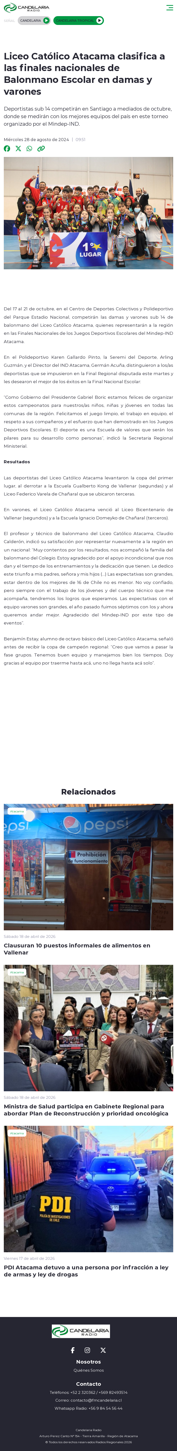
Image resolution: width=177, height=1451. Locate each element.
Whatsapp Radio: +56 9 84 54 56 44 (88, 1408)
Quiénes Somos (89, 1370)
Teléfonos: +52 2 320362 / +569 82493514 (88, 1392)
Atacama (17, 811)
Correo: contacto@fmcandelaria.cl (88, 1400)
